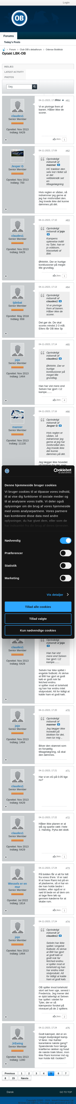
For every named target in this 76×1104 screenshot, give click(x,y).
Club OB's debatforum (31, 49)
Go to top (66, 1092)
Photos (9, 77)
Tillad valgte (38, 618)
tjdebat (17, 302)
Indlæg (8, 66)
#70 (68, 710)
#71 (68, 770)
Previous (10, 1073)
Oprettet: (11, 129)
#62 (68, 150)
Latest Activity (14, 72)
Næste (24, 1078)
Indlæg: (14, 132)
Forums (8, 36)
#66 (68, 411)
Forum (12, 49)
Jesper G (17, 166)
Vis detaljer (55, 594)
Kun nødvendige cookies (38, 630)
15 (13, 1078)
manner (17, 427)
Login (66, 2)
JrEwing (17, 1043)
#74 (68, 921)
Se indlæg (58, 165)
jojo (17, 360)
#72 (68, 817)
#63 (68, 220)
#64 (68, 287)
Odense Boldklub (54, 49)
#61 (68, 100)
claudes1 (17, 116)
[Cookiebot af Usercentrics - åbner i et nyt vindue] (54, 471)
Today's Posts (12, 42)
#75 (68, 1028)
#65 (68, 344)
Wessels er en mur (17, 885)
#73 (68, 868)
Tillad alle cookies (38, 606)
